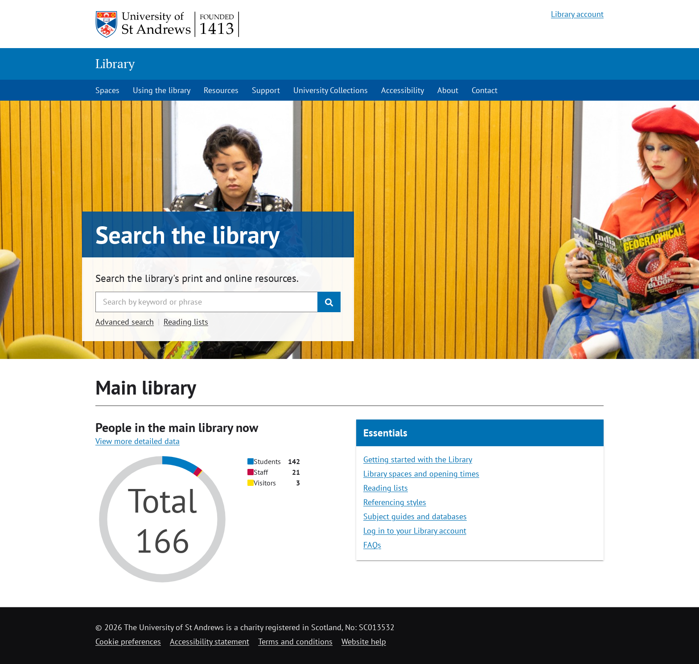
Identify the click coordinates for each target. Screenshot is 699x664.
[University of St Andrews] (167, 24)
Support (266, 90)
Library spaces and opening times (421, 473)
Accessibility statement (209, 641)
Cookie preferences (128, 641)
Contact (485, 90)
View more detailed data (137, 441)
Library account (577, 14)
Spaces (107, 90)
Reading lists (186, 322)
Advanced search (124, 322)
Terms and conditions (295, 641)
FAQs (372, 545)
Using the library (161, 90)
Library (115, 63)
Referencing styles (394, 502)
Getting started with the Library (417, 459)
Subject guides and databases (415, 516)
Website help (363, 641)
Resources (221, 90)
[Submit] (329, 302)
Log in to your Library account (414, 530)
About (447, 90)
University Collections (330, 90)
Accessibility (402, 90)
